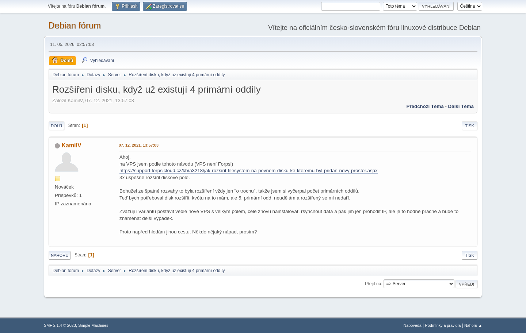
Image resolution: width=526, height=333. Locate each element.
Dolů (56, 126)
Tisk (469, 126)
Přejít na (373, 283)
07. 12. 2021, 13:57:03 (139, 145)
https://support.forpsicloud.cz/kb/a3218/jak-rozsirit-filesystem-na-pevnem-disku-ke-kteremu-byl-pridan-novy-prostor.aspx (248, 170)
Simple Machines (93, 325)
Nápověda (413, 325)
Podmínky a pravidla (443, 325)
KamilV (71, 145)
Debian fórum (74, 25)
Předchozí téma (425, 106)
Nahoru (59, 255)
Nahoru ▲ (473, 325)
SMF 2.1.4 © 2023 (60, 325)
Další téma (461, 106)
